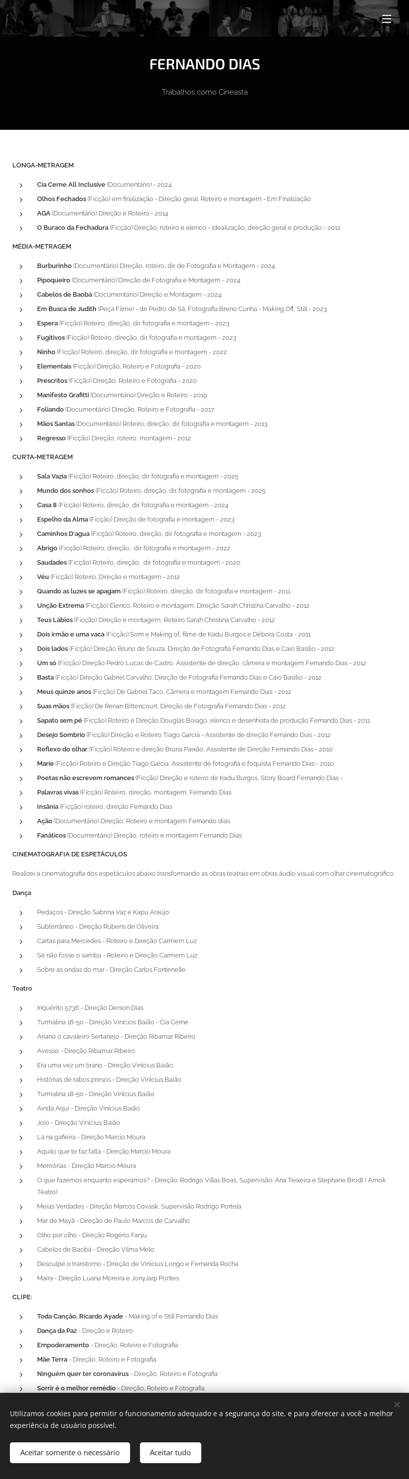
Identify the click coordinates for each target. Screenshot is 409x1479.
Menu (386, 18)
